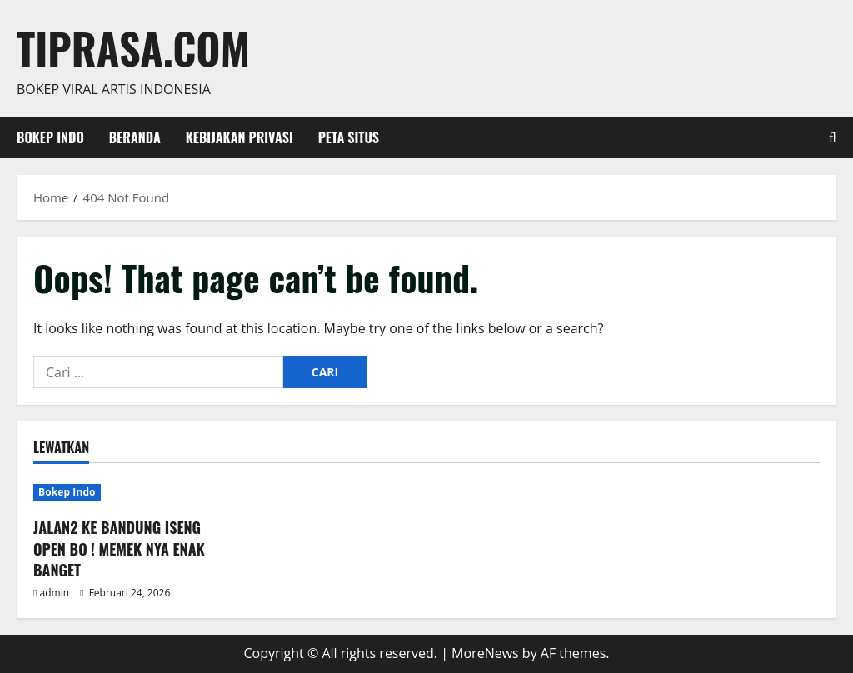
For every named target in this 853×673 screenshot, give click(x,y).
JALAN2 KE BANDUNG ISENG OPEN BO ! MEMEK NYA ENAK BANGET (119, 548)
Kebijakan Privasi (239, 137)
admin (55, 593)
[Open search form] (832, 138)
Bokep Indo (50, 137)
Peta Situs (348, 137)
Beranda (135, 137)
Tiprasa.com (133, 47)
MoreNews (485, 653)
